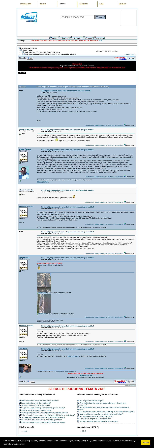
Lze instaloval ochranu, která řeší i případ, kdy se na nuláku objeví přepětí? (107, 412)
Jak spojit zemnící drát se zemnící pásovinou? (96, 416)
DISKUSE (62, 4)
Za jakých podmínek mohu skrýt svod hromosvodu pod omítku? (51, 54)
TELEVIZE (43, 4)
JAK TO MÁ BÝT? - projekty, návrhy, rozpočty (42, 52)
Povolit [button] (146, 443)
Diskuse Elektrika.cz (29, 48)
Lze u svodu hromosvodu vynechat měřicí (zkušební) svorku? (43, 422)
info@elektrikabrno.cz (43, 182)
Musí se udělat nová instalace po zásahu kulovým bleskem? (101, 414)
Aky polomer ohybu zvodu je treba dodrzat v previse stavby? (43, 408)
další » (133, 54)
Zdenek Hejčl (24, 257)
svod (25, 431)
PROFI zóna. (28, 50)
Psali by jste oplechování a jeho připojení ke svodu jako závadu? (44, 413)
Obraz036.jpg (41, 292)
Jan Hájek (23, 349)
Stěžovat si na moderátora (115, 125)
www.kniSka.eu (73, 356)
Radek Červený (25, 149)
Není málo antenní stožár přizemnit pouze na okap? (39, 401)
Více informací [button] (18, 444)
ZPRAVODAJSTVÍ (25, 4)
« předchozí (128, 54)
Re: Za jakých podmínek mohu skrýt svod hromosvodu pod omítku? (67, 130)
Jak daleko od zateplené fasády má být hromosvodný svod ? (43, 417)
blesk (84, 431)
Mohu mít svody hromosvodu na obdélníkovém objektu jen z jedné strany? (48, 415)
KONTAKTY (122, 4)
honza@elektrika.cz (70, 371)
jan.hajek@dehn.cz (59, 371)
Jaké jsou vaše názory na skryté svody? (35, 405)
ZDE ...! (101, 41)
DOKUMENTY (84, 4)
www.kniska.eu (86, 376)
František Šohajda (26, 207)
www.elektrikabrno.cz (42, 181)
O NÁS (101, 4)
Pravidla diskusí (89, 125)
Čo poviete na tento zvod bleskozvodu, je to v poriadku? (41, 420)
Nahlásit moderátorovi (101, 125)
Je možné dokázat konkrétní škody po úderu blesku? (99, 421)
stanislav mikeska (26, 129)
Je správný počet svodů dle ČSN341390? (36, 403)
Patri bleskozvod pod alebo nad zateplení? (95, 419)
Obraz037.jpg (41, 313)
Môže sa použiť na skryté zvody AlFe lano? (36, 410)
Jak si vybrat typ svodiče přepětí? (92, 401)
